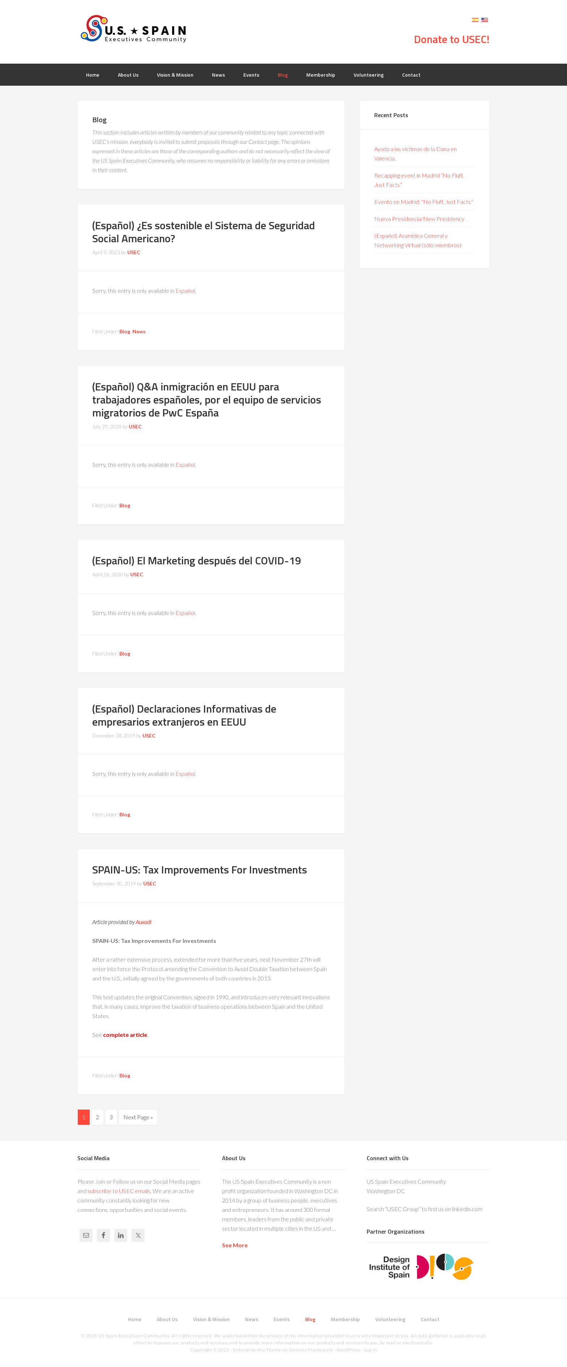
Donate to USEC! (452, 39)
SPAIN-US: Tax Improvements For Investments (199, 869)
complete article (125, 1034)
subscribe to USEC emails (119, 1190)
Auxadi (144, 921)
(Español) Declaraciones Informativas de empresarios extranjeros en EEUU (184, 715)
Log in (370, 1349)
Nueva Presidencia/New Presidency (419, 218)
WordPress (349, 1349)
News (139, 331)
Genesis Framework (311, 1349)
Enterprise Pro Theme (257, 1349)
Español (185, 290)
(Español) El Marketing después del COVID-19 (196, 560)
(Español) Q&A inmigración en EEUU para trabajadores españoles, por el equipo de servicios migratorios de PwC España (206, 399)
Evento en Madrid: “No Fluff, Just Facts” (423, 201)
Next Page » (138, 1117)
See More (235, 1244)
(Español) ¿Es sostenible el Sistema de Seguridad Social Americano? (203, 232)
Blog (124, 331)
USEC (135, 28)
